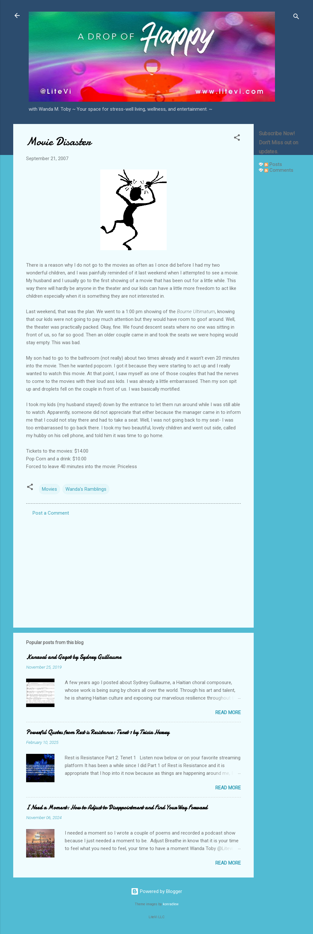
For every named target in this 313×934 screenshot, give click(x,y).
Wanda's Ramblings (85, 489)
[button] (237, 139)
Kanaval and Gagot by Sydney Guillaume (73, 657)
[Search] (296, 17)
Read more (228, 712)
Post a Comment (51, 513)
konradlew (171, 904)
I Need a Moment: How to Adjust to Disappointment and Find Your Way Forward (116, 808)
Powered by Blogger (156, 891)
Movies (49, 489)
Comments (278, 170)
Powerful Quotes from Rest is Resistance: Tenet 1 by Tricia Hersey (97, 732)
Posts (273, 164)
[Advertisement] (279, 275)
